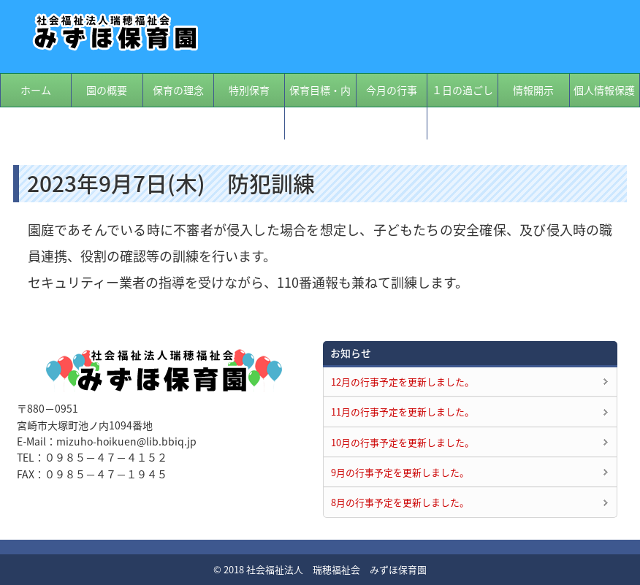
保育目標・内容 (320, 106)
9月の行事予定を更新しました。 (400, 472)
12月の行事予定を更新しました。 (402, 382)
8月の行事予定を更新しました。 (400, 502)
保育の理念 (178, 90)
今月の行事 (391, 90)
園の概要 (106, 90)
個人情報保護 (604, 90)
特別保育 (249, 90)
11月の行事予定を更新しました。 (402, 411)
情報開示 (533, 90)
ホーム (35, 90)
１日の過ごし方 (462, 106)
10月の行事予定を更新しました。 (402, 442)
